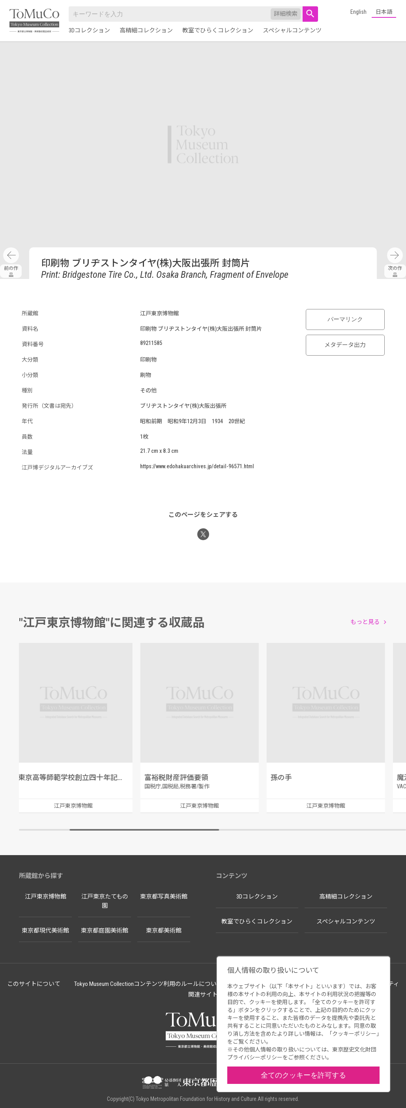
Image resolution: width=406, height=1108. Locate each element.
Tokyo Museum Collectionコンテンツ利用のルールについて (148, 983)
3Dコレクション (89, 30)
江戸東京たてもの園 (104, 901)
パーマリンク (345, 319)
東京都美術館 (163, 930)
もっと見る (365, 622)
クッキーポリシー (354, 1034)
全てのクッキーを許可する (303, 1075)
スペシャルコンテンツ (292, 30)
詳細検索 (285, 13)
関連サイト (203, 994)
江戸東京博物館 (45, 896)
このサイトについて (33, 983)
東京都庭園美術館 (104, 930)
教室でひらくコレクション (217, 30)
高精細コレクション (146, 30)
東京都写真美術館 (163, 896)
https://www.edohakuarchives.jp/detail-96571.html (197, 466)
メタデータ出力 (345, 345)
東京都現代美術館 (45, 930)
